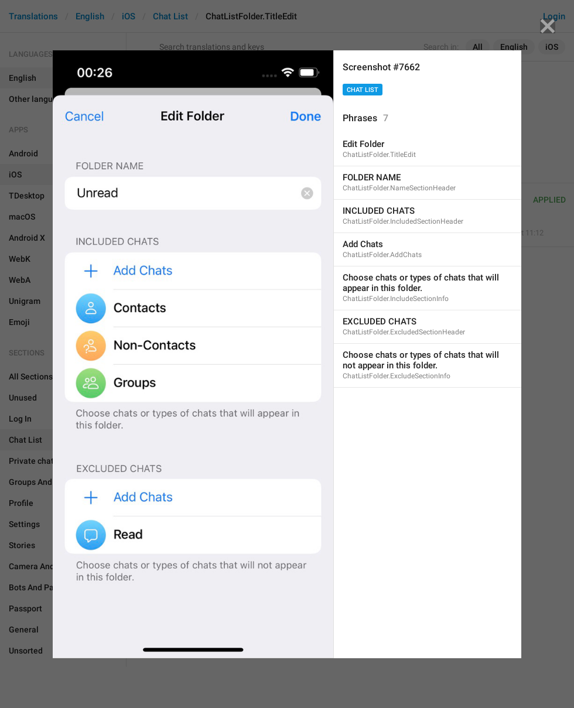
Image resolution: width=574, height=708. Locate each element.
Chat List (362, 90)
